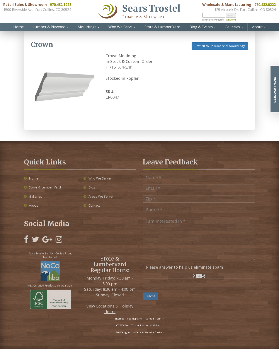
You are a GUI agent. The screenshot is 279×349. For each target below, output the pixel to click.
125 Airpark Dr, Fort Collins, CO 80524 (245, 9)
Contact (91, 205)
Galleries (234, 26)
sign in (160, 318)
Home (18, 26)
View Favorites (275, 90)
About (259, 26)
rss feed (149, 318)
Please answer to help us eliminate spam (183, 267)
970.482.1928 (60, 4)
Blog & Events (202, 26)
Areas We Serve (98, 196)
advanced (231, 20)
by (218, 20)
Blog (89, 187)
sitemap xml (134, 318)
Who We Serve (122, 26)
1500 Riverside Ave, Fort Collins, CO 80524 (37, 9)
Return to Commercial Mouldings (219, 46)
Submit (150, 296)
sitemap (119, 318)
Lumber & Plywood (51, 26)
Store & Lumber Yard (162, 26)
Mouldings (88, 26)
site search (207, 20)
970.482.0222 (265, 4)
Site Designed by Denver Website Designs (139, 332)
